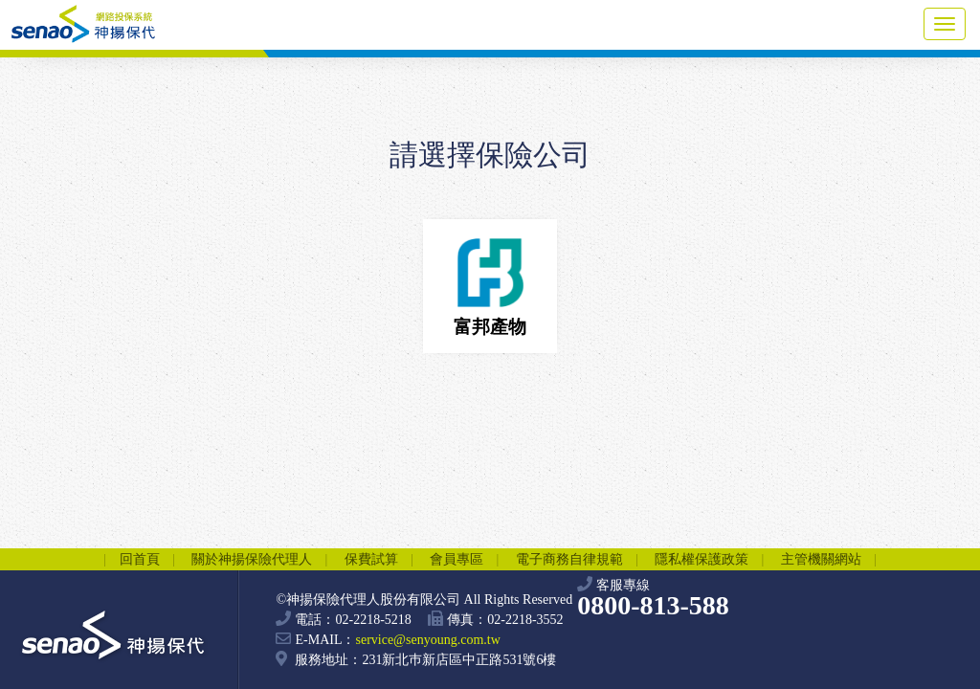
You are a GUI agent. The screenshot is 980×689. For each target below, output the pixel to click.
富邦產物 (490, 283)
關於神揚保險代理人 (251, 559)
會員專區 (456, 559)
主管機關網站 (821, 559)
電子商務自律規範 (569, 559)
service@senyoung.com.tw (427, 640)
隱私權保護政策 (701, 559)
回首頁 (140, 559)
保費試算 (371, 559)
